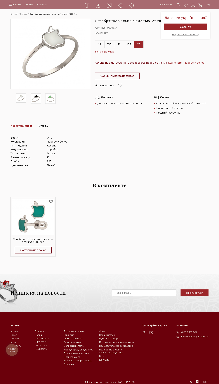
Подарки (69, 364)
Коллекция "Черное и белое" (186, 62)
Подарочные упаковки (76, 353)
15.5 (109, 44)
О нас (102, 331)
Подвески (40, 331)
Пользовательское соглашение (116, 346)
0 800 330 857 (189, 332)
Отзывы (43, 125)
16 (119, 44)
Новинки (42, 4)
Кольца (14, 331)
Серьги (14, 335)
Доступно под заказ (33, 250)
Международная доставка (78, 349)
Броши (39, 335)
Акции (29, 4)
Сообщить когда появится (117, 76)
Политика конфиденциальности (116, 342)
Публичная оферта (109, 338)
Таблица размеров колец (77, 360)
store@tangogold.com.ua (195, 336)
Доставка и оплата (74, 331)
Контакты (104, 360)
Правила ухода (72, 357)
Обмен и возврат (73, 338)
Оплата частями (72, 342)
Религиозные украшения (42, 340)
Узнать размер (104, 51)
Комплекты (41, 349)
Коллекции (41, 345)
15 (100, 44)
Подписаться (194, 292)
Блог (101, 356)
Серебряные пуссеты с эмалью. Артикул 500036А (33, 240)
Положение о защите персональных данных (111, 351)
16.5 (129, 44)
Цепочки (15, 338)
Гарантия (69, 335)
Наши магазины (107, 335)
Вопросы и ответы (74, 346)
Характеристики (21, 125)
